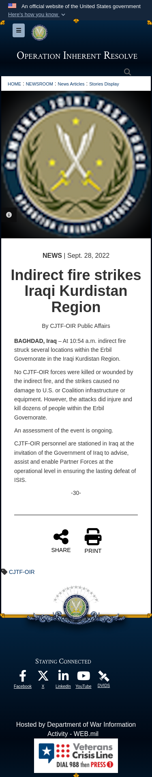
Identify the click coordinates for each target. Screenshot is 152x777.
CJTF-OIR (22, 572)
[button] (37, 15)
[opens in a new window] (23, 677)
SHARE (61, 540)
